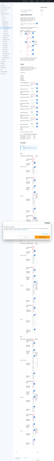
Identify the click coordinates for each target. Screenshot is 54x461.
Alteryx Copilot (6, 61)
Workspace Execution (6, 71)
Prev (16, 452)
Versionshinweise (6, 5)
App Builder (6, 63)
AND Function (6, 29)
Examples (42, 10)
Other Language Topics (7, 53)
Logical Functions (7, 25)
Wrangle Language (7, 21)
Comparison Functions (7, 35)
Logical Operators (7, 27)
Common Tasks (7, 17)
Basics (7, 15)
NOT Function (6, 33)
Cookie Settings (45, 233)
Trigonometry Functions (7, 39)
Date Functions (7, 41)
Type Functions (7, 47)
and (41, 12)
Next (37, 452)
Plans (6, 69)
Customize (27, 237)
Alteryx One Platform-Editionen (6, 7)
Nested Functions (7, 45)
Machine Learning (6, 67)
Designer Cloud (6, 11)
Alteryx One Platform (6, 9)
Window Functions (7, 49)
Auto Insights (6, 65)
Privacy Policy (24, 229)
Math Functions (7, 37)
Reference (7, 59)
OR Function (5, 31)
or (41, 13)
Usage (41, 9)
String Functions (7, 43)
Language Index (5, 55)
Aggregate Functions (7, 23)
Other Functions (7, 51)
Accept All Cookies (42, 237)
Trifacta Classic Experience (6, 13)
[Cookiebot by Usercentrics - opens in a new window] (45, 223)
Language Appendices (7, 57)
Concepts (7, 19)
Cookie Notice (25, 457)
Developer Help (6, 73)
